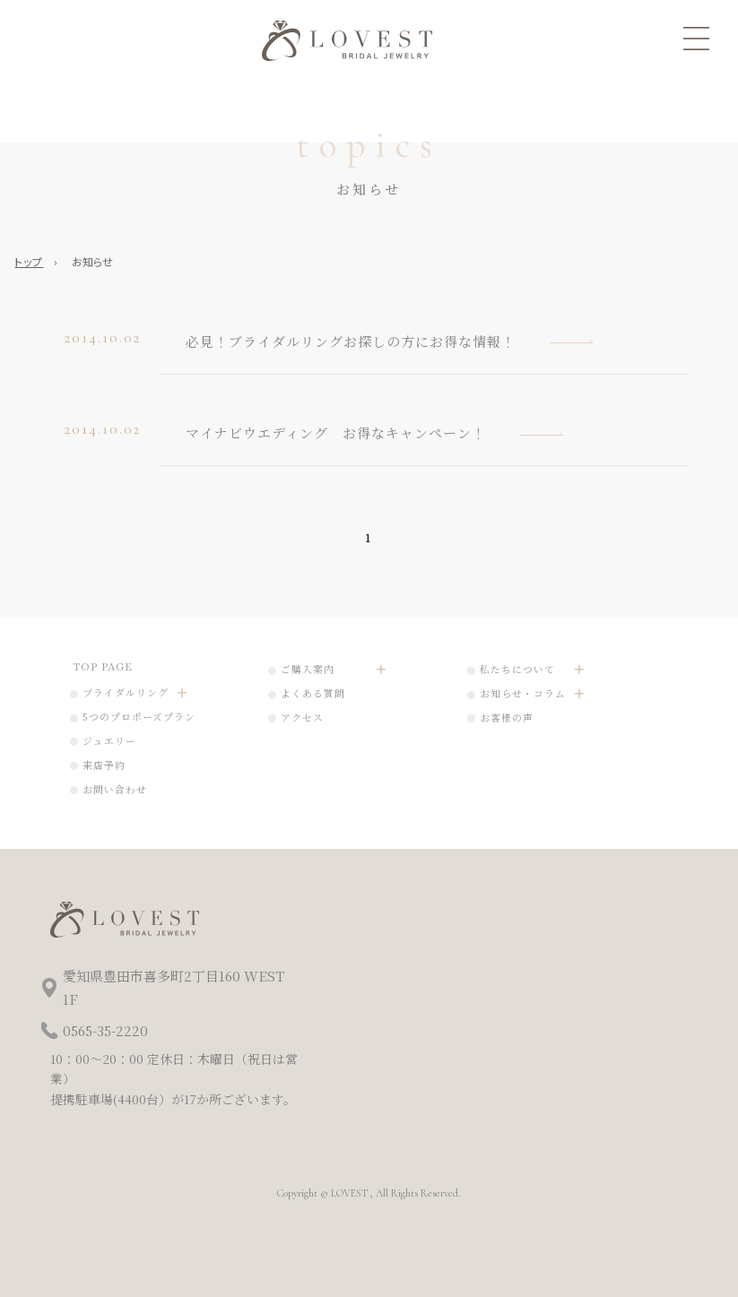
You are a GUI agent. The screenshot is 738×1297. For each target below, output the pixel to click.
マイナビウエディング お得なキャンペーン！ (336, 432)
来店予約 (104, 765)
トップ (28, 261)
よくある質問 (313, 693)
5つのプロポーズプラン (138, 716)
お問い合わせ (114, 789)
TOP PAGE (103, 665)
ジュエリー (109, 741)
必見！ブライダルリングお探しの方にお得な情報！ (351, 341)
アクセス (302, 717)
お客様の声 (507, 717)
